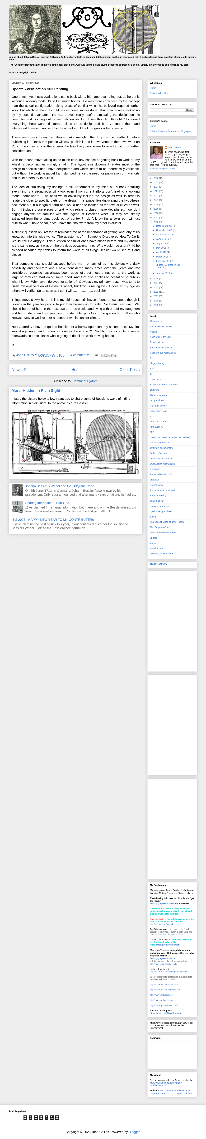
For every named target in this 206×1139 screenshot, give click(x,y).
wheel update (156, 548)
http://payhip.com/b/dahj (168, 945)
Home (76, 369)
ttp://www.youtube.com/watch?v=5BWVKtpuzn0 (166, 1084)
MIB (152, 432)
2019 (156, 209)
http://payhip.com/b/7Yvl (162, 903)
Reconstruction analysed (162, 490)
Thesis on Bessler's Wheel (163, 532)
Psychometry (156, 485)
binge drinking (157, 363)
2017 (156, 217)
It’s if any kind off (158, 405)
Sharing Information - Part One (47, 503)
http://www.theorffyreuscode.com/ (165, 990)
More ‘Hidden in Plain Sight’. (37, 390)
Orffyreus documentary (161, 448)
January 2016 (163, 273)
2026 (156, 178)
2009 (156, 305)
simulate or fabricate (160, 506)
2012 (156, 292)
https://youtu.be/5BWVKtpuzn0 (165, 1013)
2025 (156, 182)
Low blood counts (159, 421)
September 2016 (164, 234)
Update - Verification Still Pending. (40, 89)
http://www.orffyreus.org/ (161, 1000)
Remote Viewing (158, 495)
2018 (156, 213)
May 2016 (161, 248)
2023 (156, 191)
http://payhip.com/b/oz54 (161, 924)
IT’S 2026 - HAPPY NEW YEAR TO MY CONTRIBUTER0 (53, 519)
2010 (156, 300)
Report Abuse (158, 563)
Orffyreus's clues (158, 453)
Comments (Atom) (85, 381)
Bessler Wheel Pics (159, 93)
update (153, 538)
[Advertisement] (172, 620)
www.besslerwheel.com (161, 553)
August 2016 (162, 239)
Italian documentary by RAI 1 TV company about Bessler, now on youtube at (171, 1091)
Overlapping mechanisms (162, 464)
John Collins (174, 147)
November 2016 (164, 230)
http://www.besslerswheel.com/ (164, 984)
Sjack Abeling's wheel (161, 511)
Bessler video (157, 342)
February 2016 (163, 261)
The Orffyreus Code (160, 527)
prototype (154, 479)
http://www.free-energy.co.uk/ (163, 964)
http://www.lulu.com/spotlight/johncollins (169, 971)
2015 (156, 278)
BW (152, 368)
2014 (156, 283)
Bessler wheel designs (161, 347)
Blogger (134, 1132)
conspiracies (156, 379)
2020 (156, 204)
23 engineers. (157, 321)
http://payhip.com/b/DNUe (170, 934)
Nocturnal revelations (160, 442)
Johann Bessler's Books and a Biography (170, 131)
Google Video (157, 400)
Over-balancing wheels (161, 458)
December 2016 (164, 226)
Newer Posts (22, 369)
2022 (156, 195)
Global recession (158, 395)
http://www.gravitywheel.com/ (164, 1005)
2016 (156, 222)
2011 (156, 296)
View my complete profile (162, 168)
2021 (156, 200)
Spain (153, 516)
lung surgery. (156, 427)
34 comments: (79, 355)
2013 (156, 287)
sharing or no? (157, 500)
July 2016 (161, 243)
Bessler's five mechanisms (163, 353)
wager (153, 543)
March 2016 (162, 256)
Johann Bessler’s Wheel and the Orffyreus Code (59, 486)
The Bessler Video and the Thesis (167, 522)
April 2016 (161, 252)
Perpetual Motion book (161, 474)
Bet (151, 358)
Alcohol (153, 331)
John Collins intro (158, 411)
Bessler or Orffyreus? (160, 337)
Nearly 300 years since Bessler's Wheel (170, 437)
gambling (154, 389)
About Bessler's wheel (161, 326)
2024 (156, 186)
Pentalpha (155, 469)
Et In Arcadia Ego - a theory (164, 384)
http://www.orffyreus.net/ (161, 995)
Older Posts (130, 369)
